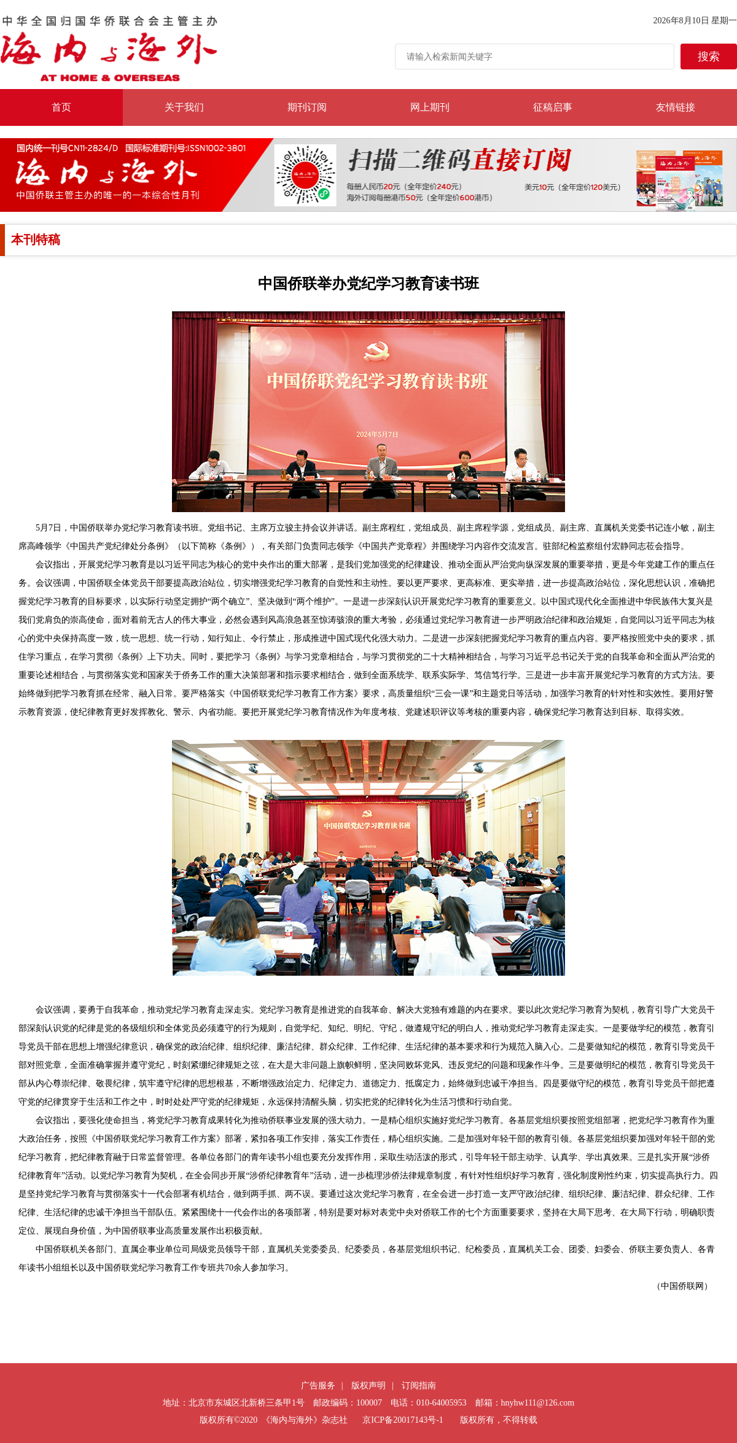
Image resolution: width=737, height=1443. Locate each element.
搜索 (709, 56)
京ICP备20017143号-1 (402, 1420)
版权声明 (368, 1385)
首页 (61, 107)
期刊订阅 (307, 107)
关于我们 (184, 107)
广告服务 (318, 1385)
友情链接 (675, 107)
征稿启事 (552, 107)
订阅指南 (419, 1385)
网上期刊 (430, 107)
